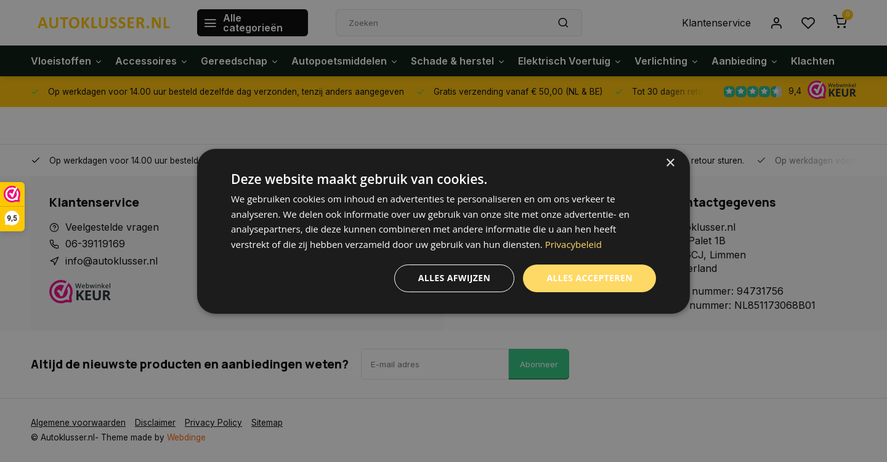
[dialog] (443, 230)
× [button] (669, 162)
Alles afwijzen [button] (454, 278)
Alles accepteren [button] (589, 278)
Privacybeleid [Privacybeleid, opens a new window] (573, 244)
